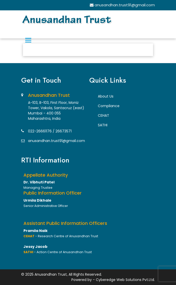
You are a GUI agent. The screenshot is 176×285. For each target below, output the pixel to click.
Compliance (109, 105)
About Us (105, 96)
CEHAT (103, 115)
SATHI (102, 125)
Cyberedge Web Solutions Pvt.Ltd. (125, 279)
